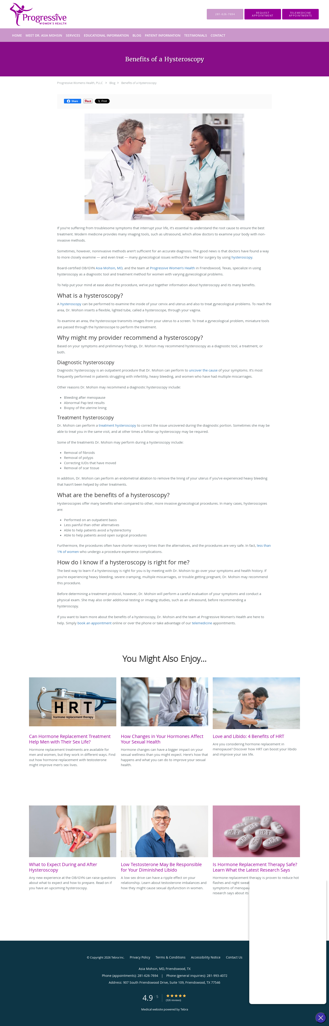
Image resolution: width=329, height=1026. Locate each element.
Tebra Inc (117, 957)
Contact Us (234, 957)
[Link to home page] (31, 14)
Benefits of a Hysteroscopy (139, 83)
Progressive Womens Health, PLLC (80, 83)
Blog (112, 83)
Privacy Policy (140, 957)
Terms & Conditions (171, 957)
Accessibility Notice (205, 957)
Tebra (184, 1009)
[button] (262, 14)
